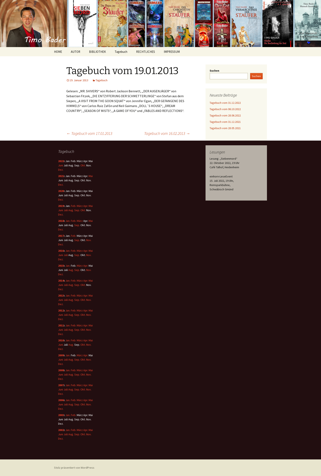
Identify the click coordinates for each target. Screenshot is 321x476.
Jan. (67, 221)
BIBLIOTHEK (97, 52)
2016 (61, 251)
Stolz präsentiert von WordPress (74, 467)
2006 (61, 400)
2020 (61, 191)
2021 (61, 176)
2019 (61, 206)
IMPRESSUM (172, 52)
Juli (66, 210)
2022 (61, 161)
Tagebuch (121, 52)
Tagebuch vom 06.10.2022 (225, 109)
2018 (61, 221)
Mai (91, 176)
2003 (61, 415)
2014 (61, 280)
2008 (61, 370)
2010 (61, 340)
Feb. (73, 206)
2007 (61, 385)
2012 (61, 310)
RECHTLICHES (145, 52)
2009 (61, 355)
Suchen (214, 70)
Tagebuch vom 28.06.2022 (225, 115)
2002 (61, 430)
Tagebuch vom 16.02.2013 (167, 133)
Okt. (83, 165)
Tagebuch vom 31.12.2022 (225, 103)
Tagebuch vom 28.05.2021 (225, 128)
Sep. (77, 210)
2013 (61, 295)
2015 (61, 265)
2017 (61, 236)
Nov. (89, 240)
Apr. (85, 206)
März (80, 206)
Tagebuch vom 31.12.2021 (225, 122)
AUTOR (75, 52)
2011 (61, 325)
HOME (58, 52)
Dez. (60, 169)
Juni (60, 165)
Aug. (71, 210)
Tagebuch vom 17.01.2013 (89, 133)
